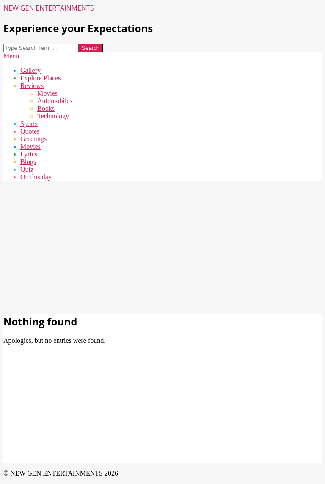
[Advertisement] (162, 247)
